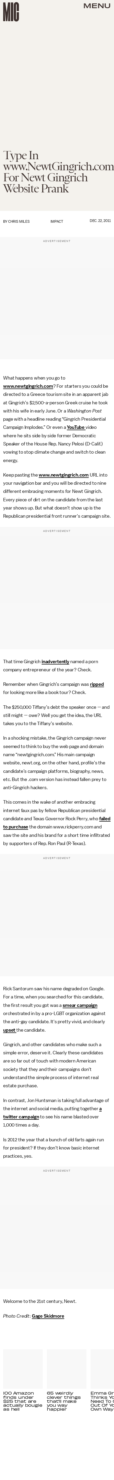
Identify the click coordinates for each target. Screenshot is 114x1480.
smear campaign (80, 1005)
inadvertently (55, 661)
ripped (97, 684)
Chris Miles (19, 222)
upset (9, 1030)
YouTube (76, 427)
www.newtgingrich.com (28, 386)
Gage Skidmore (48, 1316)
